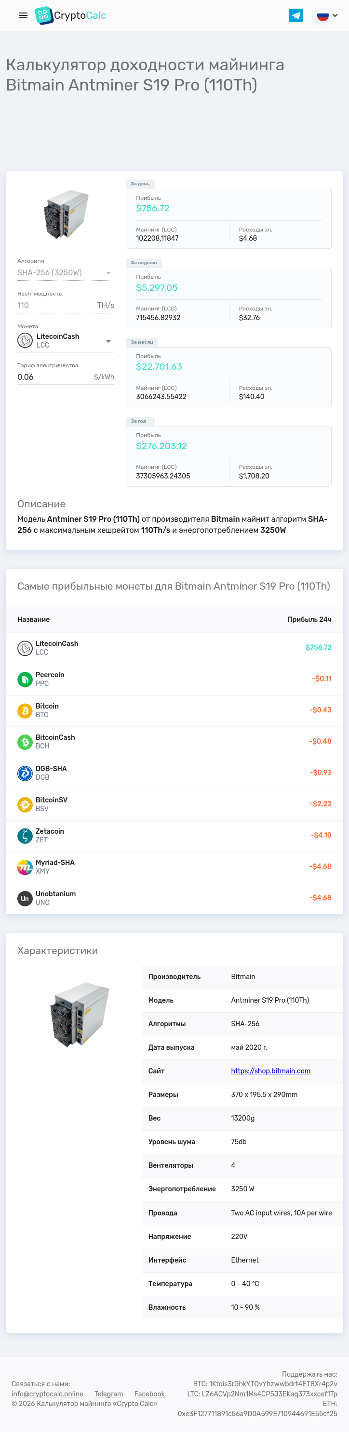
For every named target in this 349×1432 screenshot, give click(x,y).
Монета (27, 326)
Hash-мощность (39, 293)
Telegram (108, 1394)
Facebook (149, 1394)
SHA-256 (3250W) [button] (49, 272)
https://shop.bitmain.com (270, 1071)
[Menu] (23, 15)
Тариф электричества (47, 365)
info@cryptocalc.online (47, 1394)
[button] (65, 341)
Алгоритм (30, 261)
